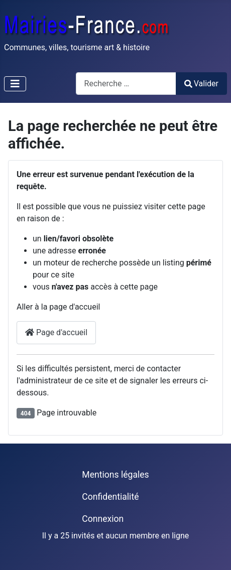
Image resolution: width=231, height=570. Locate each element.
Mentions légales (115, 475)
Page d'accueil (56, 332)
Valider (201, 83)
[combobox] (126, 83)
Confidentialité (110, 497)
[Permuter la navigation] (15, 83)
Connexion (103, 519)
